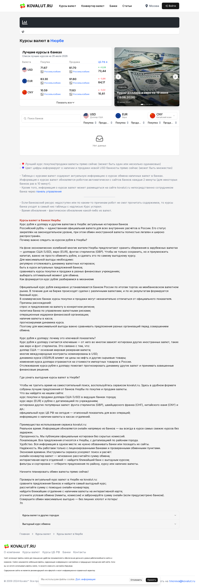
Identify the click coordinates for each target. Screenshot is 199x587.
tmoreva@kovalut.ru (182, 581)
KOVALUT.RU (36, 6)
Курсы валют (67, 6)
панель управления (49, 191)
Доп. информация (85, 579)
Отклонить (136, 580)
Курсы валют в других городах (99, 515)
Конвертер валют (92, 6)
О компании (12, 552)
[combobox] (162, 115)
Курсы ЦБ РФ (51, 552)
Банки (113, 6)
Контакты (79, 552)
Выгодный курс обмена (99, 524)
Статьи (127, 6)
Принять (151, 580)
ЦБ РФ (101, 62)
